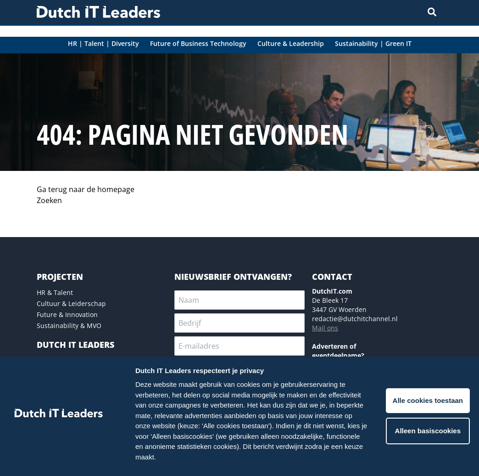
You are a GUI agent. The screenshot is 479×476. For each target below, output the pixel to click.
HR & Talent (55, 292)
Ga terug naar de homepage (85, 189)
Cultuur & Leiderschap (71, 303)
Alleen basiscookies (428, 431)
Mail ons (325, 327)
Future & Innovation (67, 314)
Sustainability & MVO (69, 325)
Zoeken (49, 200)
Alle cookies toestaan (428, 400)
